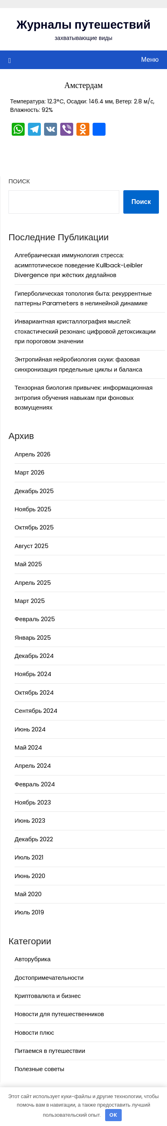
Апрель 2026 (33, 454)
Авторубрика (33, 959)
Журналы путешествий (84, 25)
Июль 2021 (29, 857)
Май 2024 (28, 747)
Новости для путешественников (59, 1014)
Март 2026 (29, 472)
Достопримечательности (49, 977)
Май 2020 (28, 894)
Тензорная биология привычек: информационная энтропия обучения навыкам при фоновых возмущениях (83, 397)
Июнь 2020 (30, 876)
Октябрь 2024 (34, 692)
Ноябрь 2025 (33, 509)
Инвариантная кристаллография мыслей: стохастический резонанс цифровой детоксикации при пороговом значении (85, 331)
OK (113, 1115)
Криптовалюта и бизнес (48, 996)
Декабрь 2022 (34, 839)
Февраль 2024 (35, 784)
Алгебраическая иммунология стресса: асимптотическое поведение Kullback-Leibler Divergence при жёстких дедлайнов (79, 265)
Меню (150, 59)
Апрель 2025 (33, 582)
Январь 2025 (33, 637)
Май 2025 (28, 564)
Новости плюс (34, 1032)
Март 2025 (30, 601)
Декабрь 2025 (34, 491)
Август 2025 (32, 546)
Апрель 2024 (33, 765)
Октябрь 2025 (34, 527)
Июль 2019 (29, 912)
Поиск (19, 181)
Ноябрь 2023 (33, 802)
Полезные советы (39, 1069)
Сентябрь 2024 (36, 710)
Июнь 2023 (30, 820)
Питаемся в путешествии (50, 1050)
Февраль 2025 (35, 619)
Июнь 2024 (30, 729)
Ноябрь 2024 (33, 674)
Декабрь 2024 (34, 655)
